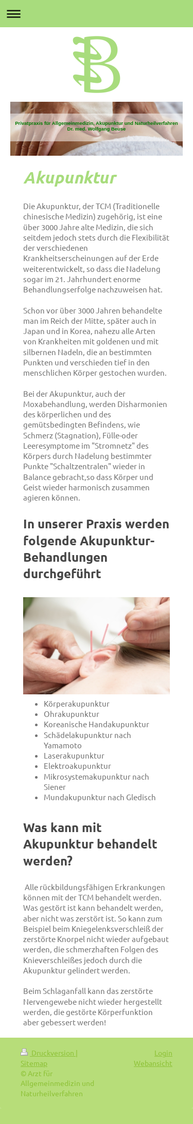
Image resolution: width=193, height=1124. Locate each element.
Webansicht (153, 1062)
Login (163, 1052)
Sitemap (34, 1062)
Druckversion (48, 1052)
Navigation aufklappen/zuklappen (96, 14)
